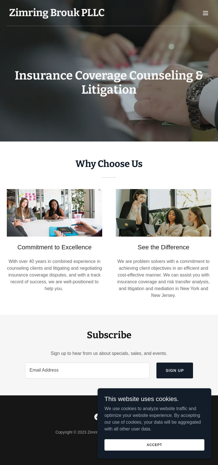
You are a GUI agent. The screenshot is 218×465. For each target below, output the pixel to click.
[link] (57, 14)
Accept (154, 445)
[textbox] (87, 370)
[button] (205, 13)
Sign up (174, 370)
